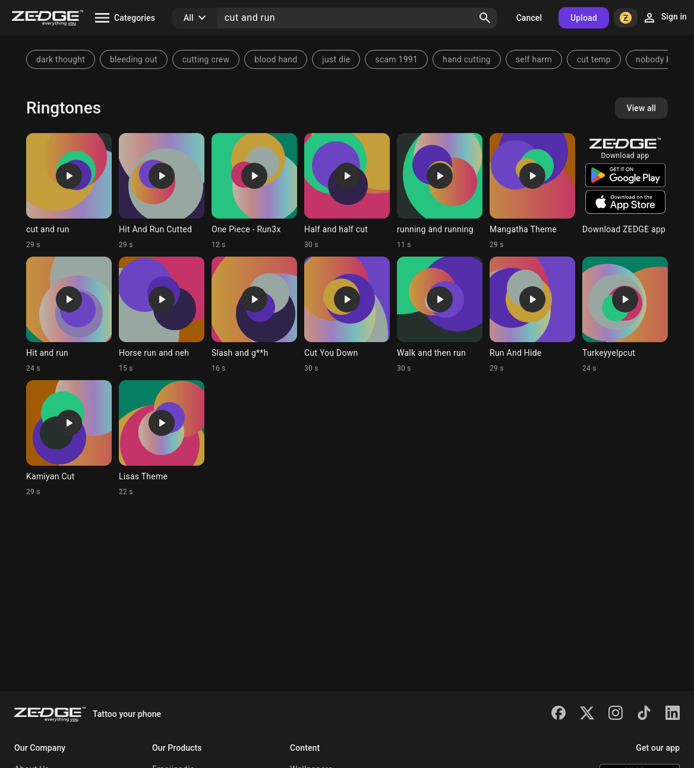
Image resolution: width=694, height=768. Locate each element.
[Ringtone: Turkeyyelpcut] (625, 315)
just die (336, 59)
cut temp (594, 59)
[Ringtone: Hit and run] (69, 315)
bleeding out (133, 59)
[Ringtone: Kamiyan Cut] (69, 438)
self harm (534, 59)
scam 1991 (396, 59)
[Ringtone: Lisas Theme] (161, 438)
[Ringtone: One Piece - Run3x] (254, 191)
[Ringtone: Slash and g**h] (254, 315)
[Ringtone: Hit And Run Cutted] (161, 191)
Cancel (529, 18)
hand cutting (467, 59)
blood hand (275, 59)
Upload (583, 18)
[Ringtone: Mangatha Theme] (532, 191)
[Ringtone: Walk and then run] (439, 315)
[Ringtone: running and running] (439, 191)
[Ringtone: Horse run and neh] (161, 315)
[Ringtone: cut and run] (69, 191)
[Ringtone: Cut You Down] (347, 315)
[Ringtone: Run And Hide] (532, 315)
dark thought (60, 59)
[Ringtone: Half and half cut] (347, 191)
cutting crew (206, 59)
